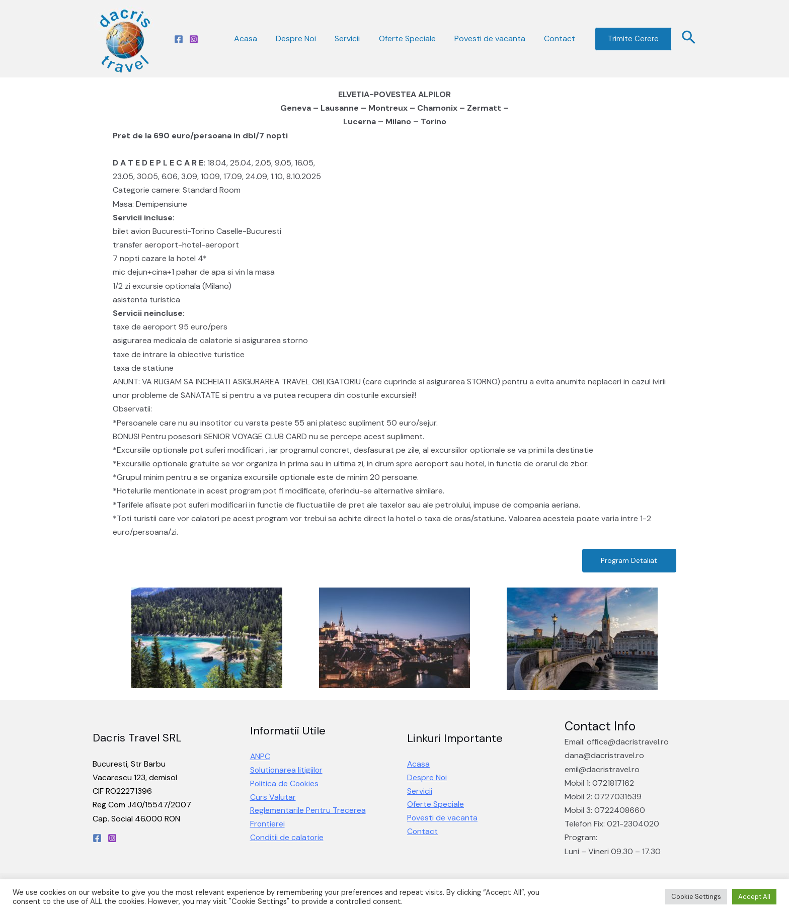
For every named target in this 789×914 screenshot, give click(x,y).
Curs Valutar (273, 797)
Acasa (260, 38)
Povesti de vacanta (493, 38)
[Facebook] (178, 39)
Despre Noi (308, 38)
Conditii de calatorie (287, 839)
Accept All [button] (754, 896)
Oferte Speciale (413, 38)
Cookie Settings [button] (696, 896)
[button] (628, 561)
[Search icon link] (689, 38)
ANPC (260, 757)
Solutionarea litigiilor (287, 770)
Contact (561, 38)
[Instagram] (193, 39)
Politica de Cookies (285, 784)
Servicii (356, 38)
